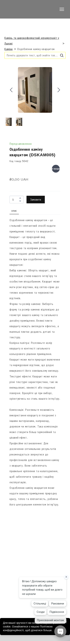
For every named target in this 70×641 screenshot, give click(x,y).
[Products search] (35, 55)
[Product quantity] (15, 199)
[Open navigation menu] (62, 9)
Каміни (8, 49)
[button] (62, 55)
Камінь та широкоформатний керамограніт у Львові (31, 40)
